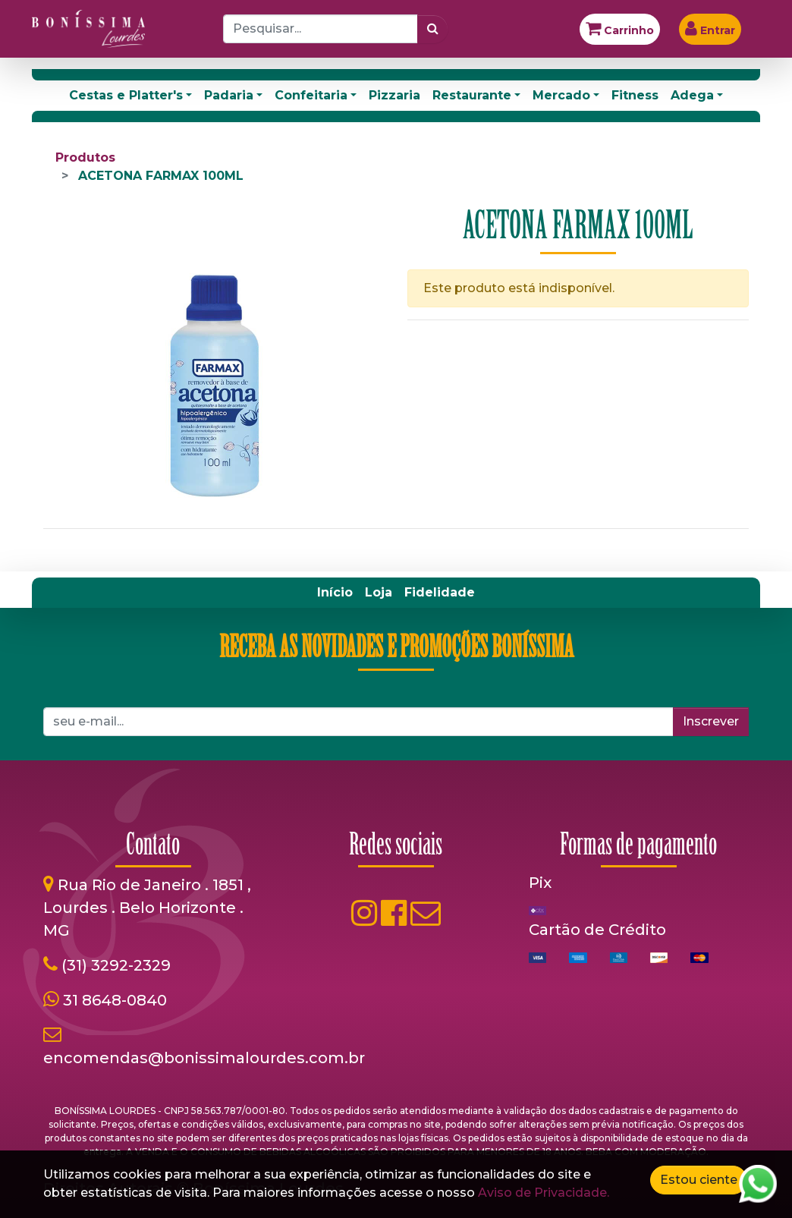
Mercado (561, 95)
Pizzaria (394, 95)
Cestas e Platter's (126, 95)
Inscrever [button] (711, 721)
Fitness (634, 95)
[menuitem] (335, 593)
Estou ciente (698, 1179)
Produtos (85, 157)
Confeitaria (311, 95)
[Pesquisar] (432, 28)
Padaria (228, 95)
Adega (692, 95)
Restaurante (471, 95)
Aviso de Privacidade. (543, 1192)
